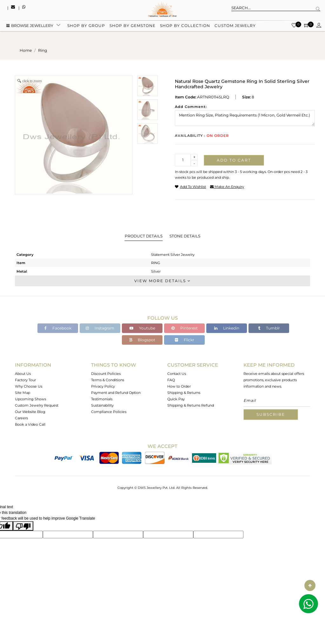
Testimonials (101, 399)
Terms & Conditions (107, 380)
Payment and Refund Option (116, 392)
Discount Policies (106, 373)
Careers (21, 418)
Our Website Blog (30, 411)
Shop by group (86, 26)
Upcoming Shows (30, 399)
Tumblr (269, 328)
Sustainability (102, 405)
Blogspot (142, 339)
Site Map (22, 392)
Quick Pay (176, 399)
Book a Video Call (30, 424)
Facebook (57, 328)
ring (42, 50)
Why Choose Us (28, 386)
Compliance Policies (108, 411)
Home (26, 50)
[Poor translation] (23, 526)
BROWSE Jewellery (29, 26)
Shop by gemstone (132, 26)
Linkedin (226, 328)
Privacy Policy (103, 386)
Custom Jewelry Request (36, 405)
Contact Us (176, 373)
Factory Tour (25, 380)
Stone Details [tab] (184, 236)
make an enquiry (227, 186)
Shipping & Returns (183, 392)
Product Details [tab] (143, 236)
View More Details (162, 280)
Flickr (184, 339)
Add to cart (234, 160)
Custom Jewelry (235, 26)
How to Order (179, 386)
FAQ (171, 380)
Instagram (100, 328)
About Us (23, 373)
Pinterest (184, 328)
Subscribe (270, 414)
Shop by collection (185, 26)
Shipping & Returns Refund (190, 405)
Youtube (142, 328)
